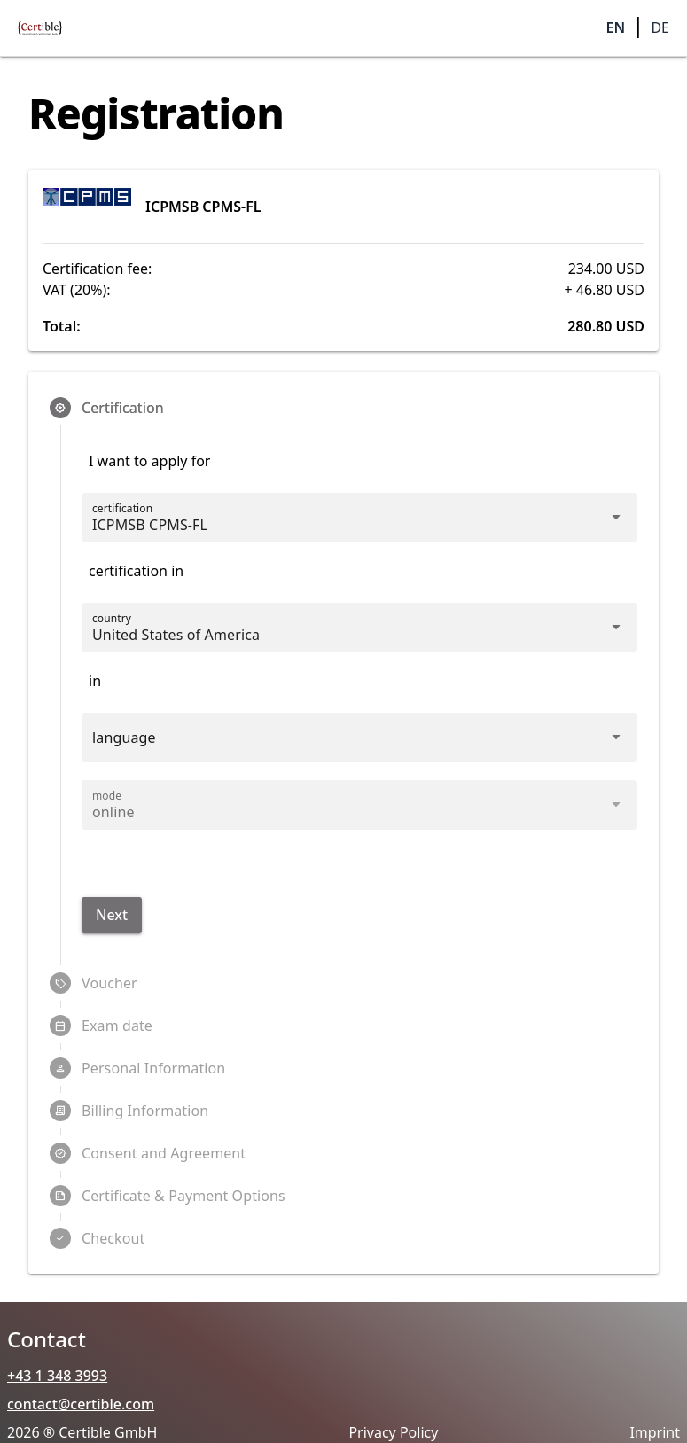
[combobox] (343, 634)
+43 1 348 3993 (57, 1375)
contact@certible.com (80, 1404)
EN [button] (616, 27)
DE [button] (660, 27)
